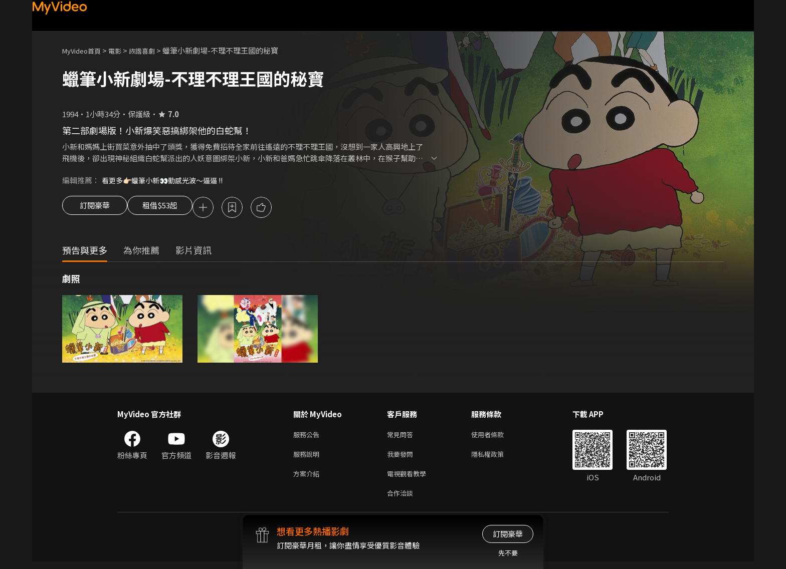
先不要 (508, 552)
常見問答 (402, 436)
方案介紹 (308, 478)
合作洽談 (402, 499)
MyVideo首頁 (85, 50)
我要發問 (402, 457)
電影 (122, 50)
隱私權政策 (496, 457)
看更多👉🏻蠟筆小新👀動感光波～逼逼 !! (167, 180)
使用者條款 (496, 436)
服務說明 (308, 457)
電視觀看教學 (409, 478)
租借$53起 (169, 208)
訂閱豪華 (95, 208)
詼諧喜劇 (153, 50)
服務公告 (308, 436)
